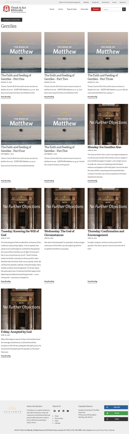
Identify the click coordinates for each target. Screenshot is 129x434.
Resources (123, 2)
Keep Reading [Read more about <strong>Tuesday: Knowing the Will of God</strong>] (6, 281)
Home (52, 9)
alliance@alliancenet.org (90, 430)
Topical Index (72, 9)
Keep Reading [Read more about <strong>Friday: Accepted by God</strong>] (6, 356)
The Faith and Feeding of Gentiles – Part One (16, 77)
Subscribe (84, 9)
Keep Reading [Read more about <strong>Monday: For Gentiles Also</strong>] (92, 181)
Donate (96, 9)
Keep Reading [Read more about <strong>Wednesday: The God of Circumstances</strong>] (49, 281)
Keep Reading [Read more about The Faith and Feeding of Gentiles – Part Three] (92, 97)
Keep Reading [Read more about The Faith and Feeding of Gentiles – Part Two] (49, 97)
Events (114, 2)
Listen (60, 9)
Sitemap (111, 430)
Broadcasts (95, 2)
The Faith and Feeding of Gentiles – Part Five (59, 149)
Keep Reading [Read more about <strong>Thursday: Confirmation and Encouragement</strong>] (92, 281)
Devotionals (105, 2)
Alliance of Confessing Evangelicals (69, 2)
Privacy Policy (103, 430)
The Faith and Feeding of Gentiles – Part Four (16, 149)
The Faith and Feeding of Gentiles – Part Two (59, 77)
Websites (86, 2)
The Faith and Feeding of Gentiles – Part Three (103, 77)
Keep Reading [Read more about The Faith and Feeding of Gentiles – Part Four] (6, 181)
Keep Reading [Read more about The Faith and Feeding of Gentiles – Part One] (6, 97)
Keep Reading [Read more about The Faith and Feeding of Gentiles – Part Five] (49, 181)
